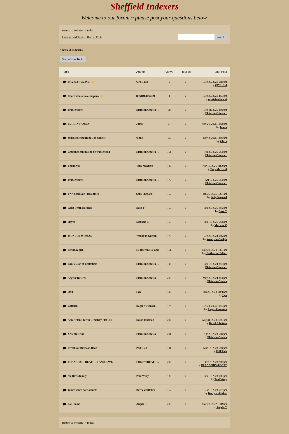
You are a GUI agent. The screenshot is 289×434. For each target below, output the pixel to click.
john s (223, 141)
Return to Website (72, 30)
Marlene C (220, 225)
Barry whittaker (217, 393)
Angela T (221, 407)
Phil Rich (221, 351)
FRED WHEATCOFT (214, 365)
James (223, 127)
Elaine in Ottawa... (216, 113)
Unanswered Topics (73, 37)
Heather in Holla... (216, 253)
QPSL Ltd (221, 85)
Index (90, 30)
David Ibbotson (218, 323)
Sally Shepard (219, 197)
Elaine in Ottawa (217, 281)
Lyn (224, 295)
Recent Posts (94, 37)
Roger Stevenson (217, 309)
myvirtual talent (217, 99)
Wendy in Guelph (217, 239)
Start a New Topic (72, 59)
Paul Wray (220, 379)
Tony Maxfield (218, 169)
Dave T (223, 211)
